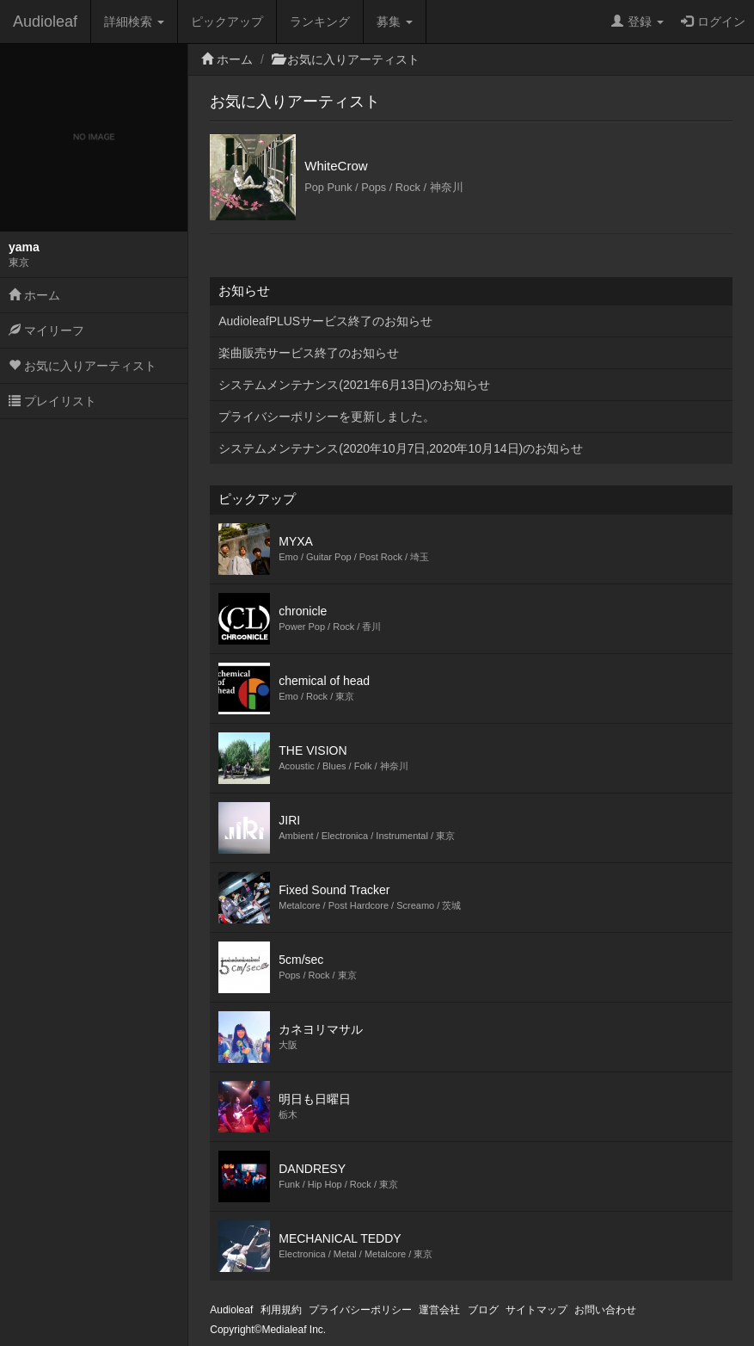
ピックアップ (227, 21)
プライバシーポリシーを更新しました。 (326, 416)
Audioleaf (45, 21)
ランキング (320, 21)
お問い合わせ (605, 1310)
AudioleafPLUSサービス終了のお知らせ (325, 321)
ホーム (34, 295)
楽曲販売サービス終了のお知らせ (308, 353)
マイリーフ (46, 330)
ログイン (713, 21)
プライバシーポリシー (360, 1310)
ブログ (483, 1310)
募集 (395, 21)
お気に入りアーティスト (82, 366)
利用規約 (281, 1310)
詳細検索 (134, 21)
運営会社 (439, 1310)
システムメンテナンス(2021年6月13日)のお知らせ (354, 385)
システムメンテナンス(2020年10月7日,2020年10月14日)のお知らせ (400, 448)
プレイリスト (52, 401)
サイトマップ (536, 1310)
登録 (637, 21)
